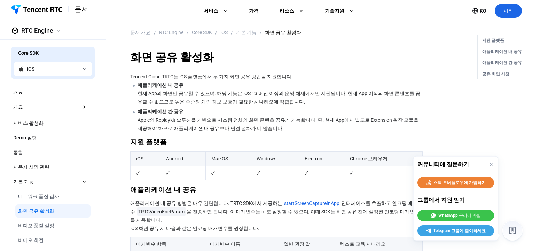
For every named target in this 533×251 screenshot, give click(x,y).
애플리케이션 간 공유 (502, 62)
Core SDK (202, 32)
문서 (81, 9)
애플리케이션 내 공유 (502, 51)
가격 (254, 11)
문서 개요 (140, 32)
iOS (224, 32)
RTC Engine (171, 32)
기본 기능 (246, 32)
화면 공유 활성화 (283, 32)
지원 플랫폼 (493, 40)
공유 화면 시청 (495, 73)
